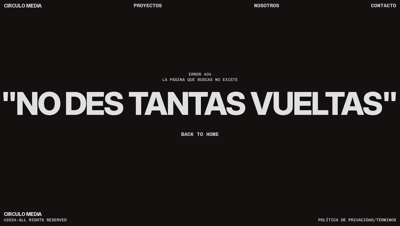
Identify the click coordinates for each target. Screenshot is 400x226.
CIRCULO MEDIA (23, 6)
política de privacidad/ (347, 220)
